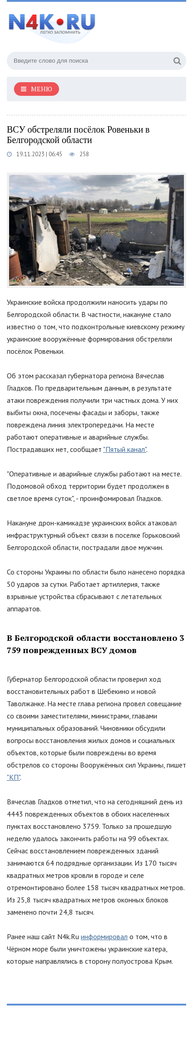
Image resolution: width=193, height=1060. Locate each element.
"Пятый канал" (124, 449)
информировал (104, 936)
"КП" (13, 777)
